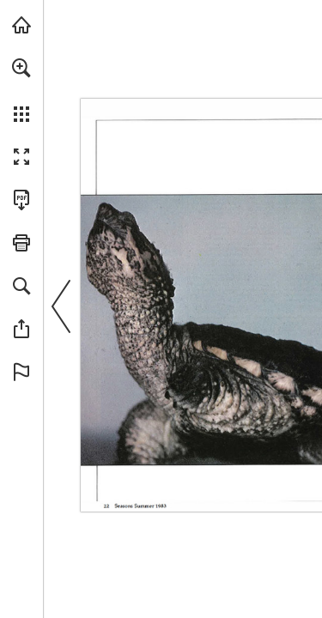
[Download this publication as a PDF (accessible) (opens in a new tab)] (21, 200)
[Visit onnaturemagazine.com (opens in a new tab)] (21, 24)
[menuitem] (21, 90)
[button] (21, 67)
